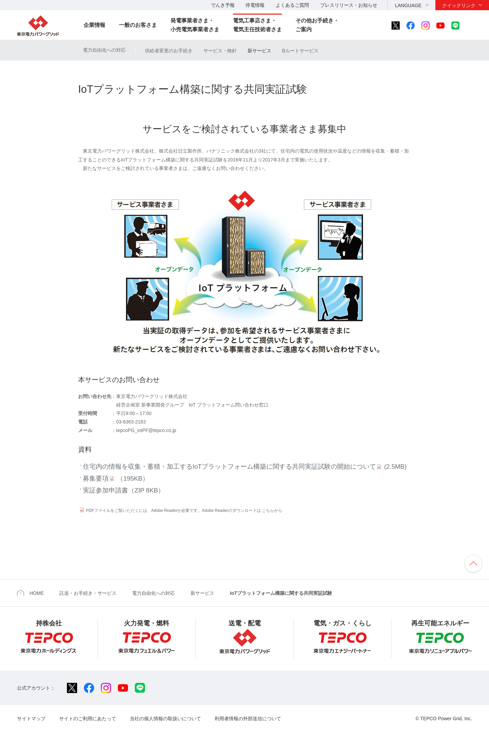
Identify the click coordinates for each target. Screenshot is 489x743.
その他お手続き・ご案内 (317, 25)
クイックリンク (458, 5)
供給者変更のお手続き (169, 50)
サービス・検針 (220, 50)
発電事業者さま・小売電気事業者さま (194, 25)
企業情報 (94, 25)
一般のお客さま (138, 25)
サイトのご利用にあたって (87, 718)
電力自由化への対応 (104, 50)
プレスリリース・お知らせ (348, 5)
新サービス (259, 50)
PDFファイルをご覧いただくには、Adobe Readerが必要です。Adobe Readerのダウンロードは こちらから (184, 510)
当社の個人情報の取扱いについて (165, 718)
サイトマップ (31, 718)
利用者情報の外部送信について (248, 718)
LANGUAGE (408, 5)
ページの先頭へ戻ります (473, 563)
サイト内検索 (474, 25)
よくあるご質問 (292, 5)
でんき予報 (223, 5)
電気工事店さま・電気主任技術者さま (257, 25)
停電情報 (255, 5)
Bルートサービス (300, 50)
